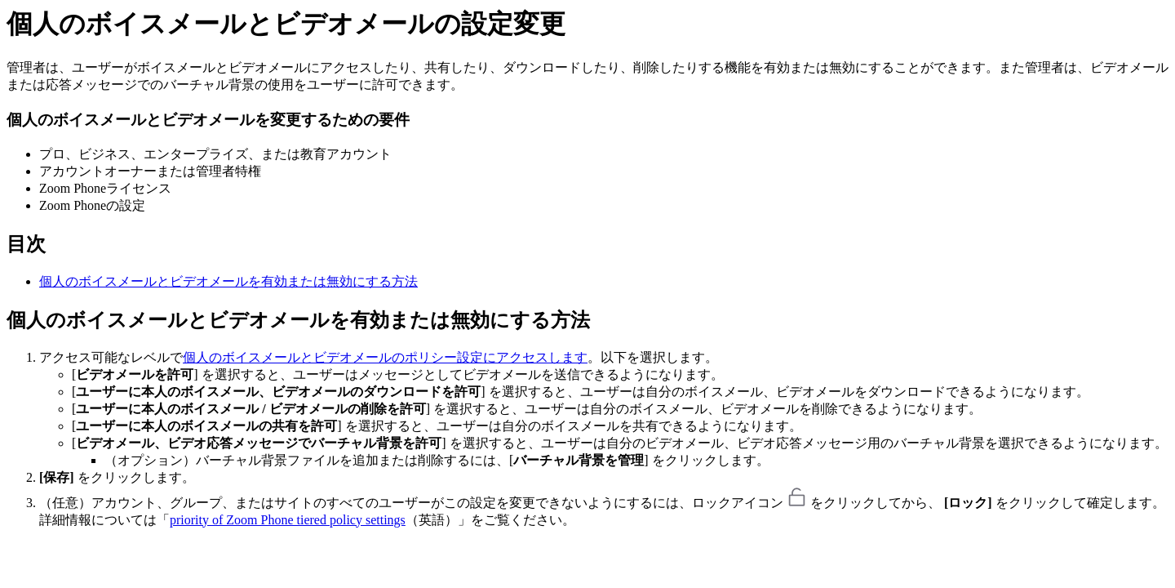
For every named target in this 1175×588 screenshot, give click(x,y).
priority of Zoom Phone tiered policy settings (288, 520)
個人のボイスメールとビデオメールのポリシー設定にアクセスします (385, 357)
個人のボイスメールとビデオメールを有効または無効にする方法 (228, 281)
